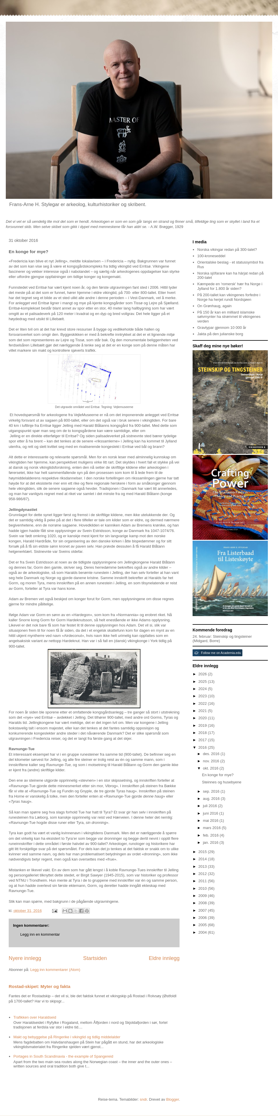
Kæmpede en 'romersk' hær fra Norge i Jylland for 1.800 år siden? (229, 286)
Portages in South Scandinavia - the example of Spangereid (63, 1056)
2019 (203, 725)
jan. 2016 (211, 842)
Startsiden (95, 958)
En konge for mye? (217, 775)
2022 (203, 703)
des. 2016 (212, 754)
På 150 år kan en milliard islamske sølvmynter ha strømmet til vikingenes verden (228, 316)
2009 (203, 895)
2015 (203, 852)
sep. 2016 (212, 791)
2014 (203, 859)
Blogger (172, 1099)
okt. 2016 (211, 768)
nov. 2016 (211, 761)
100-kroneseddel (211, 256)
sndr (143, 1099)
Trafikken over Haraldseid (34, 1017)
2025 (203, 681)
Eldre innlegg (164, 958)
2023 (203, 696)
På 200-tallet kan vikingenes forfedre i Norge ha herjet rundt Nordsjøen (228, 297)
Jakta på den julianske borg (220, 334)
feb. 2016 (211, 835)
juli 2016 (210, 806)
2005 (203, 925)
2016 (203, 747)
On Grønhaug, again (214, 306)
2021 (203, 711)
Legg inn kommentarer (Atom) (55, 969)
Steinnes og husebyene (221, 782)
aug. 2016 (212, 798)
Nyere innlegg (25, 958)
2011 (203, 881)
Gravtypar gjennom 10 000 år (221, 327)
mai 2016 (211, 820)
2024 (203, 689)
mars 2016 (212, 828)
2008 (203, 903)
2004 (203, 932)
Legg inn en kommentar (40, 934)
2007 (203, 910)
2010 (203, 888)
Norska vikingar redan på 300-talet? (227, 249)
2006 (203, 917)
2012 (203, 874)
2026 (203, 674)
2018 (203, 733)
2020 (203, 718)
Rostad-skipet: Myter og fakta (39, 986)
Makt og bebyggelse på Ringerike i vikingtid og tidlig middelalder (66, 1037)
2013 (203, 866)
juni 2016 (211, 813)
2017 (203, 740)
